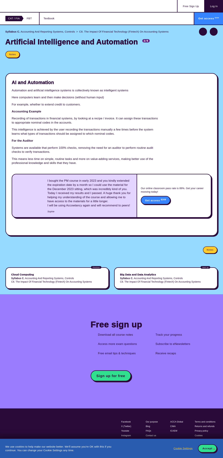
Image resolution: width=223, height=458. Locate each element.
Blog (148, 426)
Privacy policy (201, 431)
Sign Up (191, 6)
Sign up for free (110, 376)
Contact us (151, 435)
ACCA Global (176, 422)
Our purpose (152, 422)
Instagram (126, 435)
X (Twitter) (126, 426)
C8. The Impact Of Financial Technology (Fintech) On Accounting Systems (123, 31)
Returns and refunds (205, 426)
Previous (203, 32)
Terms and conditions (205, 422)
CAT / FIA (14, 18)
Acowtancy (22, 6)
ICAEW (173, 431)
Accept (207, 448)
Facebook (126, 422)
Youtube (125, 431)
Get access (155, 200)
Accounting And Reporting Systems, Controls (40, 31)
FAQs (148, 431)
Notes (12, 54)
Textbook (49, 18)
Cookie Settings (183, 448)
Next (214, 32)
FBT (29, 18)
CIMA (173, 426)
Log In (214, 6)
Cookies (199, 435)
